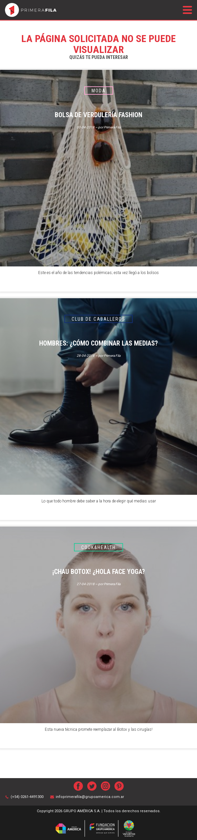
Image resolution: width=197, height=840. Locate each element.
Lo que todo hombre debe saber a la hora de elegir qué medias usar (98, 501)
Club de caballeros (98, 319)
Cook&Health (98, 547)
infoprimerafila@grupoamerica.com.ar (90, 797)
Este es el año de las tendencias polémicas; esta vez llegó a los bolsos (98, 272)
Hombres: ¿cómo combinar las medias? (98, 343)
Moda (99, 90)
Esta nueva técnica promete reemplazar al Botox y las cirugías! (99, 729)
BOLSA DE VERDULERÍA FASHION (98, 115)
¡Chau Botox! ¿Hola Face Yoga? (98, 572)
